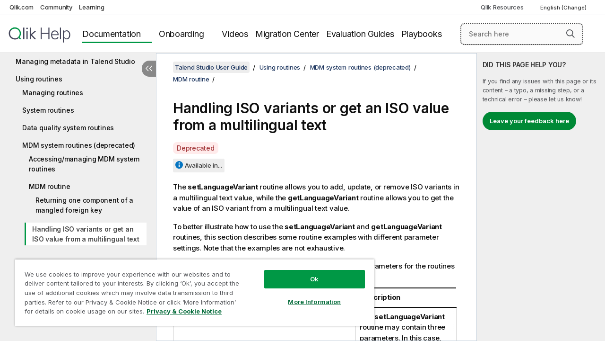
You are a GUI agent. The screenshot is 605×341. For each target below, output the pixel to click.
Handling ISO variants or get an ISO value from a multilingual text (85, 234)
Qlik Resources (502, 7)
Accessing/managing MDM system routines (84, 164)
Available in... (203, 165)
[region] (190, 289)
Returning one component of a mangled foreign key (84, 205)
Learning (91, 7)
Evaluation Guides (360, 34)
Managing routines (52, 93)
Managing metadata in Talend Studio (75, 61)
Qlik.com (21, 7)
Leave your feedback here (529, 121)
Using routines (39, 79)
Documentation (111, 34)
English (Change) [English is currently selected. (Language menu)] (564, 7)
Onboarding (181, 34)
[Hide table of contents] (149, 69)
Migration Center (287, 34)
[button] (570, 33)
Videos (235, 34)
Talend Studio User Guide (211, 67)
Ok (307, 272)
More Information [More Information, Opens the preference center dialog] (307, 294)
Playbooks (421, 34)
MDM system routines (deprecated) (78, 145)
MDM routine (49, 186)
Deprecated (196, 148)
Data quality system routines (68, 128)
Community (56, 7)
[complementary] (541, 197)
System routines (48, 110)
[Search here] (521, 34)
